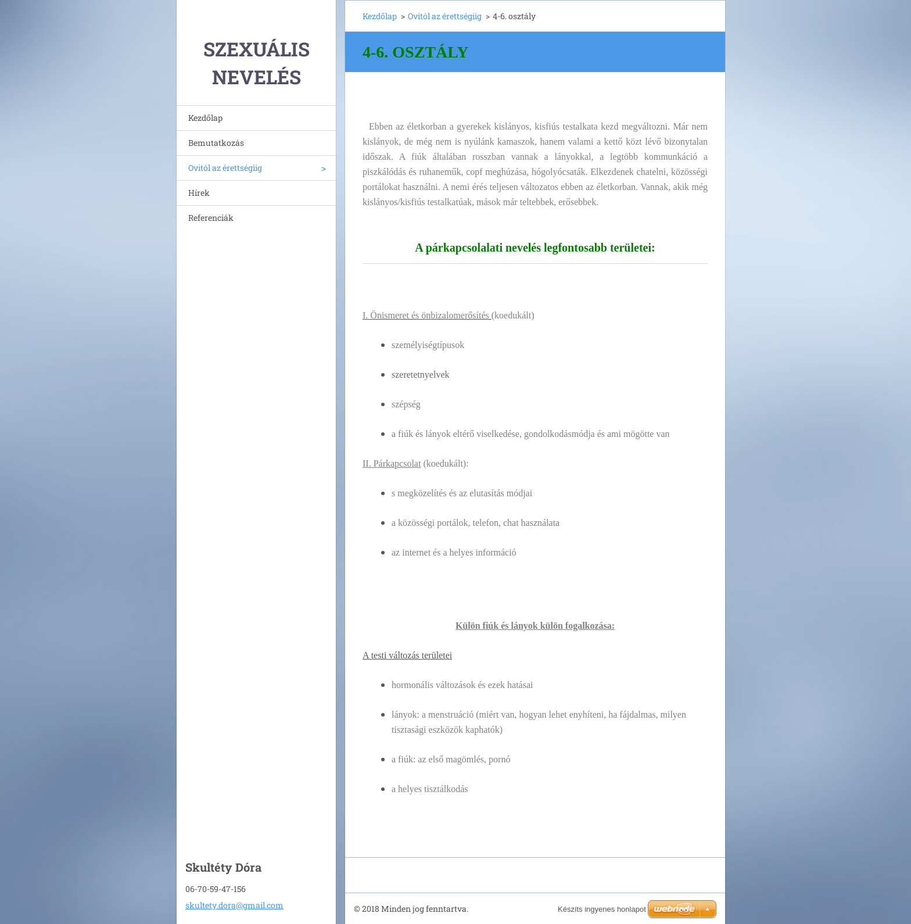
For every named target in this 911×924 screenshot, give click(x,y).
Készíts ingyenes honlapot (602, 909)
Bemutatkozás (216, 142)
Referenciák (211, 217)
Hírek (199, 192)
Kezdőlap (205, 117)
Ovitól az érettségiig (225, 167)
